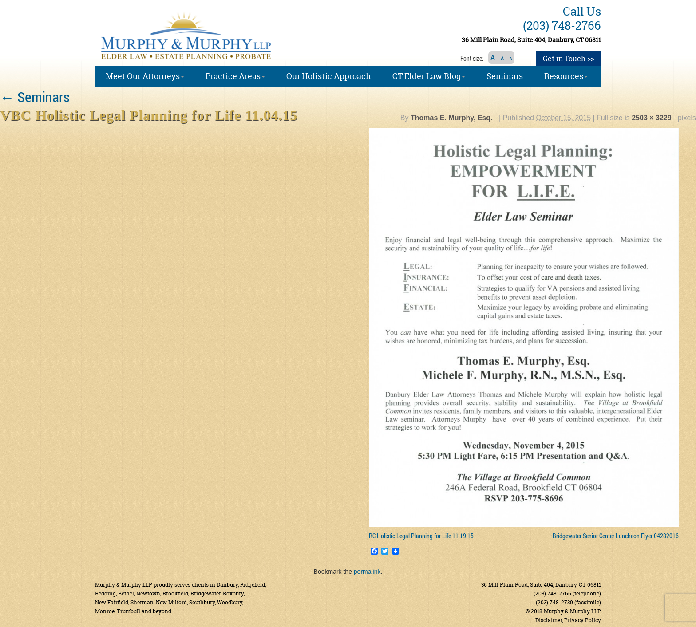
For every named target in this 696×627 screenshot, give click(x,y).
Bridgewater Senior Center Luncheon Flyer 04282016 (616, 536)
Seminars (35, 96)
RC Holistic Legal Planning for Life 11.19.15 (421, 536)
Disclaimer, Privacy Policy (568, 620)
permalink (367, 571)
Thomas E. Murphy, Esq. (452, 118)
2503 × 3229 (651, 118)
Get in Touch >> (568, 58)
